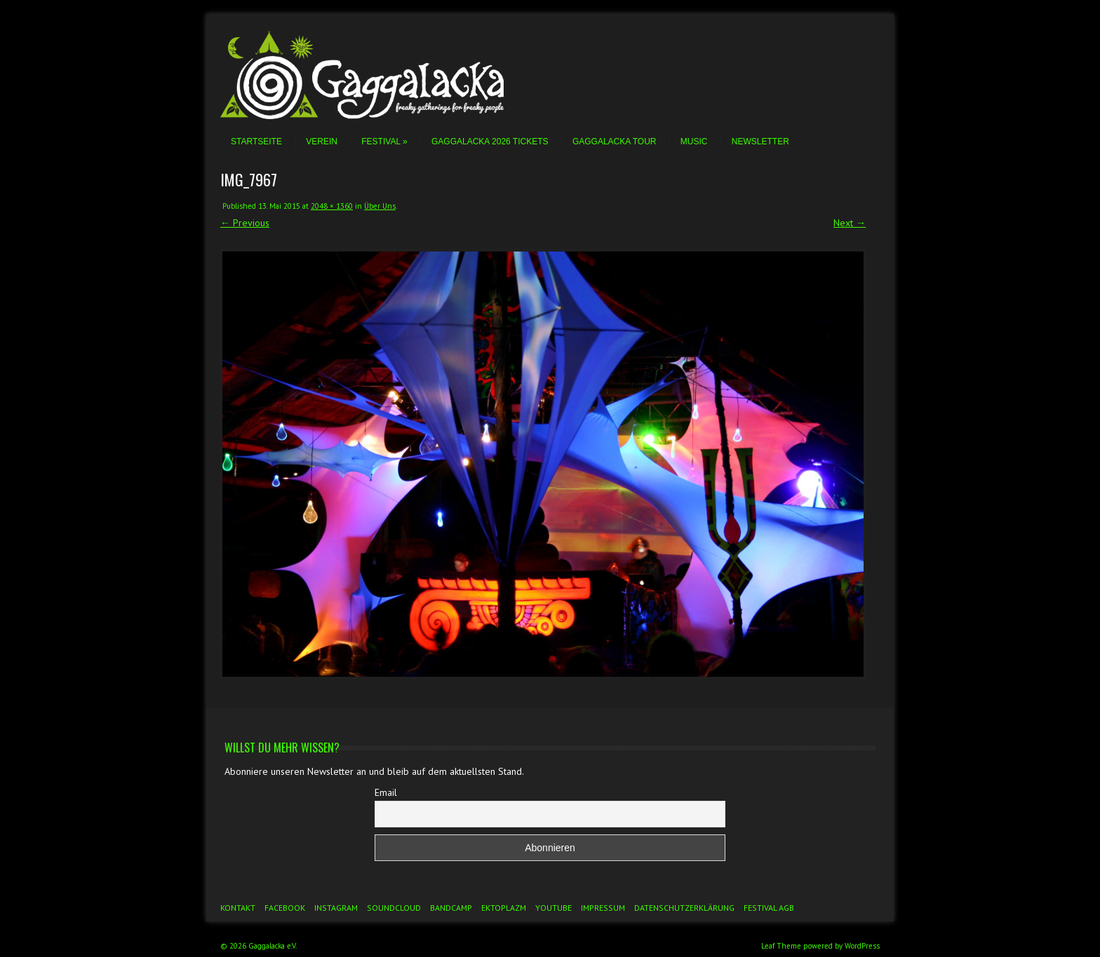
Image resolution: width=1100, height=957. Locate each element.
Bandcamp (451, 907)
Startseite (256, 141)
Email (386, 792)
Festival (384, 141)
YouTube (553, 907)
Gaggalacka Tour (614, 141)
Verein (321, 141)
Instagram (336, 907)
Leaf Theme (781, 946)
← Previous (244, 222)
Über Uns (380, 206)
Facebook (284, 907)
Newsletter (760, 141)
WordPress (862, 946)
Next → (849, 222)
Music (694, 141)
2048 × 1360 (332, 206)
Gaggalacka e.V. (272, 946)
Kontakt (237, 907)
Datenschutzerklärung (684, 907)
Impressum (603, 907)
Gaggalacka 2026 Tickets (490, 141)
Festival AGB (769, 907)
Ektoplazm (503, 907)
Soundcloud (394, 907)
